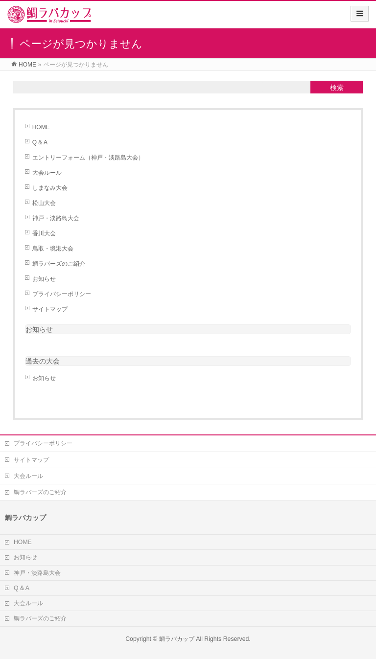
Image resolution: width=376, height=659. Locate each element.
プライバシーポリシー (61, 294)
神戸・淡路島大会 (55, 218)
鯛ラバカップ (176, 639)
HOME (41, 127)
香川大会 (44, 233)
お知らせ (44, 278)
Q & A (39, 142)
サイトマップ (50, 309)
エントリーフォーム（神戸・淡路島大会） (88, 157)
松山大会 (44, 203)
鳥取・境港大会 (52, 248)
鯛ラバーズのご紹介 (58, 263)
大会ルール (47, 172)
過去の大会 (42, 361)
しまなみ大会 (50, 187)
